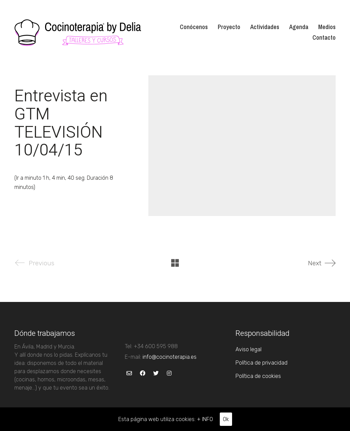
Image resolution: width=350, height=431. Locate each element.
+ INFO (205, 419)
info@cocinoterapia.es (170, 357)
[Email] (129, 373)
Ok (226, 419)
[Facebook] (142, 373)
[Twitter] (156, 373)
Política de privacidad (261, 362)
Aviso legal (248, 349)
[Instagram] (169, 373)
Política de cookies (258, 376)
